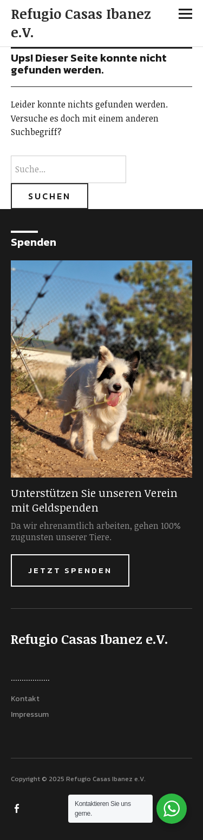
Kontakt (25, 698)
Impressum (30, 714)
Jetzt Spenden (70, 570)
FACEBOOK (18, 807)
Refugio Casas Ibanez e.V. (81, 22)
